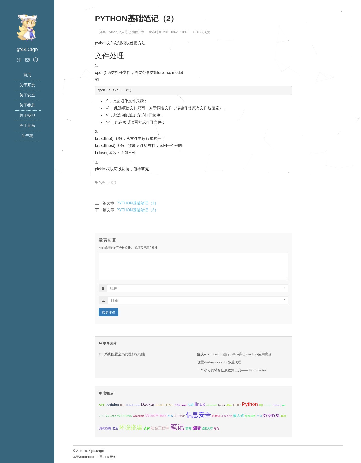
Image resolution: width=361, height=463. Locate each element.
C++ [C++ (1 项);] (122, 405)
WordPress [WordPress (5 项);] (156, 415)
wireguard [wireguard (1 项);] (138, 416)
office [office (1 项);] (229, 405)
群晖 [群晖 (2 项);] (188, 428)
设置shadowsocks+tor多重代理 (219, 362)
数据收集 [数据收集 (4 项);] (271, 415)
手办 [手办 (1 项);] (259, 416)
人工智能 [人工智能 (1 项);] (179, 416)
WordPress (86, 457)
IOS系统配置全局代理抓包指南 (122, 354)
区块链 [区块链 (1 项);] (216, 416)
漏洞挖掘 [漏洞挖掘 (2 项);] (105, 428)
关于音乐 (27, 126)
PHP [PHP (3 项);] (237, 405)
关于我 (27, 136)
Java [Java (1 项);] (184, 405)
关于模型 (27, 115)
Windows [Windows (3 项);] (124, 416)
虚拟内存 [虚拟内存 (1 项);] (207, 428)
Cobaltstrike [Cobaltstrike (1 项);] (133, 405)
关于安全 (27, 95)
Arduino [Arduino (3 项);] (112, 405)
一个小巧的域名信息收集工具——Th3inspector (231, 370)
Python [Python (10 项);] (250, 404)
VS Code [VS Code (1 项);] (111, 416)
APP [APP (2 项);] (102, 405)
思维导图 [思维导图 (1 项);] (250, 416)
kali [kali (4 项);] (191, 404)
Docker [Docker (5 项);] (147, 404)
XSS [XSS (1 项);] (170, 416)
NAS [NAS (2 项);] (221, 405)
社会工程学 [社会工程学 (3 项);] (160, 428)
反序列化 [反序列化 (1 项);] (226, 416)
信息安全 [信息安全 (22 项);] (198, 414)
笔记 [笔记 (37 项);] (177, 427)
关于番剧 (27, 105)
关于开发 (27, 85)
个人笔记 (124, 32)
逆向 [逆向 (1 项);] (216, 428)
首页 (27, 75)
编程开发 (138, 32)
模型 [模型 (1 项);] (283, 416)
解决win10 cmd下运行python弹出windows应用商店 (234, 354)
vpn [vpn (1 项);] (284, 405)
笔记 (113, 182)
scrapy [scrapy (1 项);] (268, 405)
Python (112, 32)
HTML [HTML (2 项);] (168, 405)
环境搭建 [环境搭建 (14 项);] (130, 427)
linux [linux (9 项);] (200, 404)
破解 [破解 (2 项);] (147, 428)
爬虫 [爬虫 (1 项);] (115, 428)
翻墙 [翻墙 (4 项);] (197, 428)
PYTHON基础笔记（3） (137, 210)
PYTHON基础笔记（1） (137, 203)
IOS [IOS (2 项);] (177, 405)
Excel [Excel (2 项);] (159, 405)
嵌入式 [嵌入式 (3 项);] (238, 416)
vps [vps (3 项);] (101, 416)
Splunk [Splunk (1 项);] (277, 405)
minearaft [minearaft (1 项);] (211, 405)
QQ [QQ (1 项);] (261, 405)
